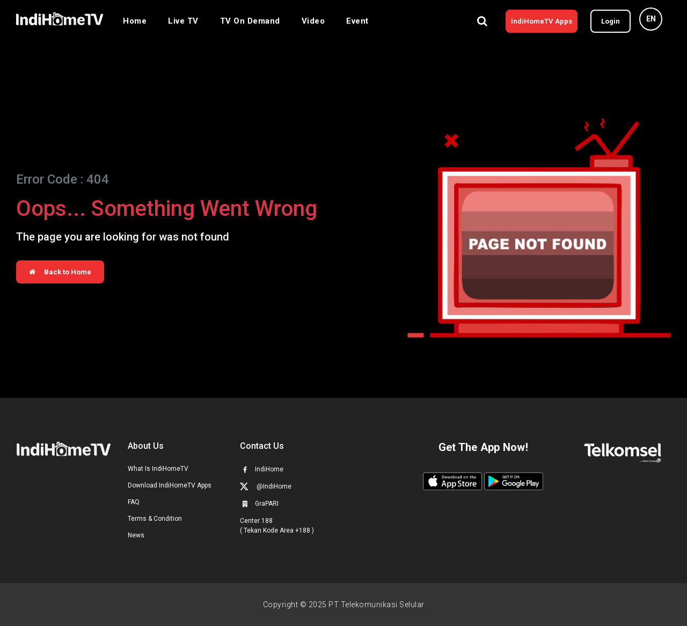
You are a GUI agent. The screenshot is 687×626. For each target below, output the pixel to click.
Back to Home (60, 272)
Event (357, 21)
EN (651, 18)
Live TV (183, 21)
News (136, 535)
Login (610, 21)
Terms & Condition (155, 518)
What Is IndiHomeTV (158, 468)
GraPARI (259, 503)
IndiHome (261, 469)
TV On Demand (250, 21)
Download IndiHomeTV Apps (169, 485)
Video (313, 21)
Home (135, 21)
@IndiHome (265, 486)
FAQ (134, 502)
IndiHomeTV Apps (541, 21)
